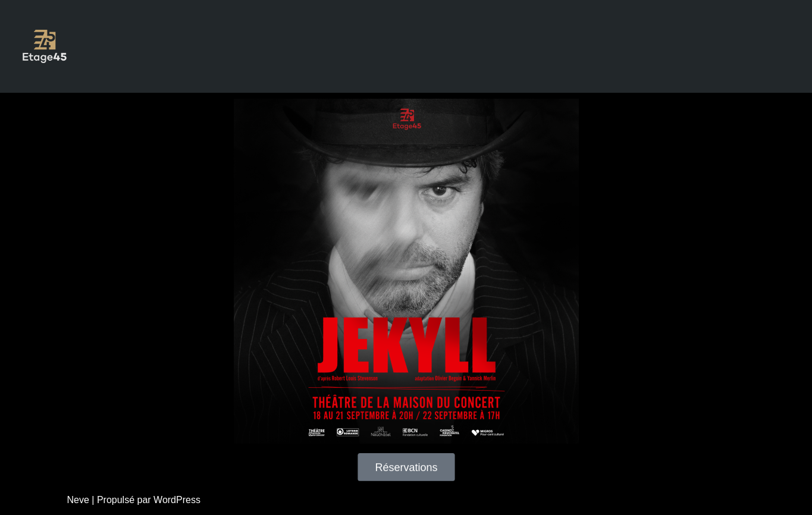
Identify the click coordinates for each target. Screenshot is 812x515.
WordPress (176, 500)
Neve (78, 500)
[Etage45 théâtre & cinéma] (44, 46)
